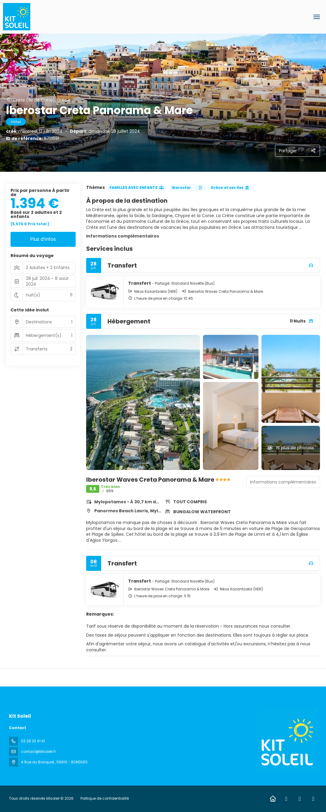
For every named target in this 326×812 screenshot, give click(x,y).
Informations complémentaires (122, 236)
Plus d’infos (43, 239)
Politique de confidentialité (104, 798)
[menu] (316, 17)
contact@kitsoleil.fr (38, 751)
